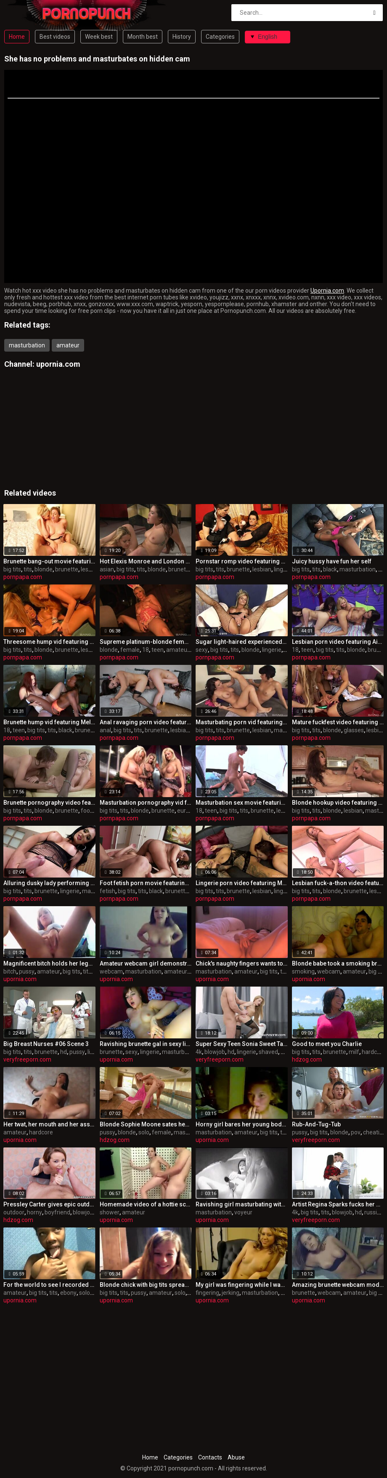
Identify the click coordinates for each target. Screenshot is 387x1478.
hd (63, 1051)
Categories (220, 36)
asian (107, 569)
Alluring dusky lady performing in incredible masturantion (49, 883)
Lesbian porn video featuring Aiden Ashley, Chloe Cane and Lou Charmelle (338, 641)
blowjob (214, 1051)
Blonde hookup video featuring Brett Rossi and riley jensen (338, 802)
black (330, 569)
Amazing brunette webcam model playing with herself (338, 1284)
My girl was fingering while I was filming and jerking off (242, 1284)
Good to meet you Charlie (327, 1043)
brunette (66, 569)
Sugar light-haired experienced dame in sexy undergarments (242, 641)
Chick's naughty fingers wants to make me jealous (242, 963)
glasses (354, 730)
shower (109, 1212)
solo (143, 1132)
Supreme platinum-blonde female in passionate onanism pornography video (146, 641)
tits (28, 569)
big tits (12, 569)
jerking (230, 1292)
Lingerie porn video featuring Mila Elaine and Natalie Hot (242, 883)
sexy (202, 649)
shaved (268, 1051)
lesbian (90, 569)
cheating (374, 1132)
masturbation (27, 345)
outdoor (13, 1212)
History (181, 36)
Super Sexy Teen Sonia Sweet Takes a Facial (242, 1043)
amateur (68, 345)
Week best (99, 36)
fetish (107, 891)
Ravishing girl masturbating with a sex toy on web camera (242, 1204)
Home (17, 36)
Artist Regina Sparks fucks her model (338, 1204)
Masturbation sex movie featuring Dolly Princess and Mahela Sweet (242, 802)
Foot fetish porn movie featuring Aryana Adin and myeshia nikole (146, 883)
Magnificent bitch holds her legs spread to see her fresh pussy (49, 963)
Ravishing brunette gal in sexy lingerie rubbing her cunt (146, 1043)
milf (354, 1051)
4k (199, 1051)
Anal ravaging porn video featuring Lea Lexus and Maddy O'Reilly (146, 722)
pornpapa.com (22, 577)
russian (374, 1212)
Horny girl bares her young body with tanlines (242, 1124)
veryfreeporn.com (27, 1059)
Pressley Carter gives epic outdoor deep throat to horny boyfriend (49, 1204)
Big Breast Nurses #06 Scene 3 (46, 1043)
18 (145, 649)
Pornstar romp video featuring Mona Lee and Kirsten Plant (242, 561)
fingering (207, 1292)
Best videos (55, 36)
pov (355, 1132)
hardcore (374, 1051)
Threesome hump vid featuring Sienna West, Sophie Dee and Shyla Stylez (49, 641)
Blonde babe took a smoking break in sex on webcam (338, 963)
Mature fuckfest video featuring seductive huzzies (338, 722)
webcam (111, 971)
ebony (68, 1292)
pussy (26, 971)
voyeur (243, 1212)
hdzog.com (307, 1059)
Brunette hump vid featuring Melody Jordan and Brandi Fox (49, 722)
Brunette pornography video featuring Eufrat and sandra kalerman (49, 802)
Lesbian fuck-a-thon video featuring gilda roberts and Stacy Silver (338, 883)
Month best (142, 36)
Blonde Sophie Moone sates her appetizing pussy (146, 1124)
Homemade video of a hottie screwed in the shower (146, 1204)
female (130, 649)
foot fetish (95, 810)
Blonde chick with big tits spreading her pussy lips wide (146, 1284)
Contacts (210, 1457)
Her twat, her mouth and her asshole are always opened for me (49, 1124)
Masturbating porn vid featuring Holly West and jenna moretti (242, 722)
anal (105, 730)
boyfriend (57, 1212)
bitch (9, 971)
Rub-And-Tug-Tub (316, 1124)
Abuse (236, 1457)
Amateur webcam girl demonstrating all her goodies (146, 963)
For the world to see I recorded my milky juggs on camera (49, 1284)
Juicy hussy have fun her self (331, 561)
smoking (303, 971)
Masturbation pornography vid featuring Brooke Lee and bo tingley (146, 802)
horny (34, 1212)
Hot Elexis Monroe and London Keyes (146, 561)
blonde (43, 569)
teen (157, 649)
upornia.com (58, 364)
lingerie (283, 569)
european (190, 810)
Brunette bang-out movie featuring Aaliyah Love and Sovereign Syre (49, 561)
